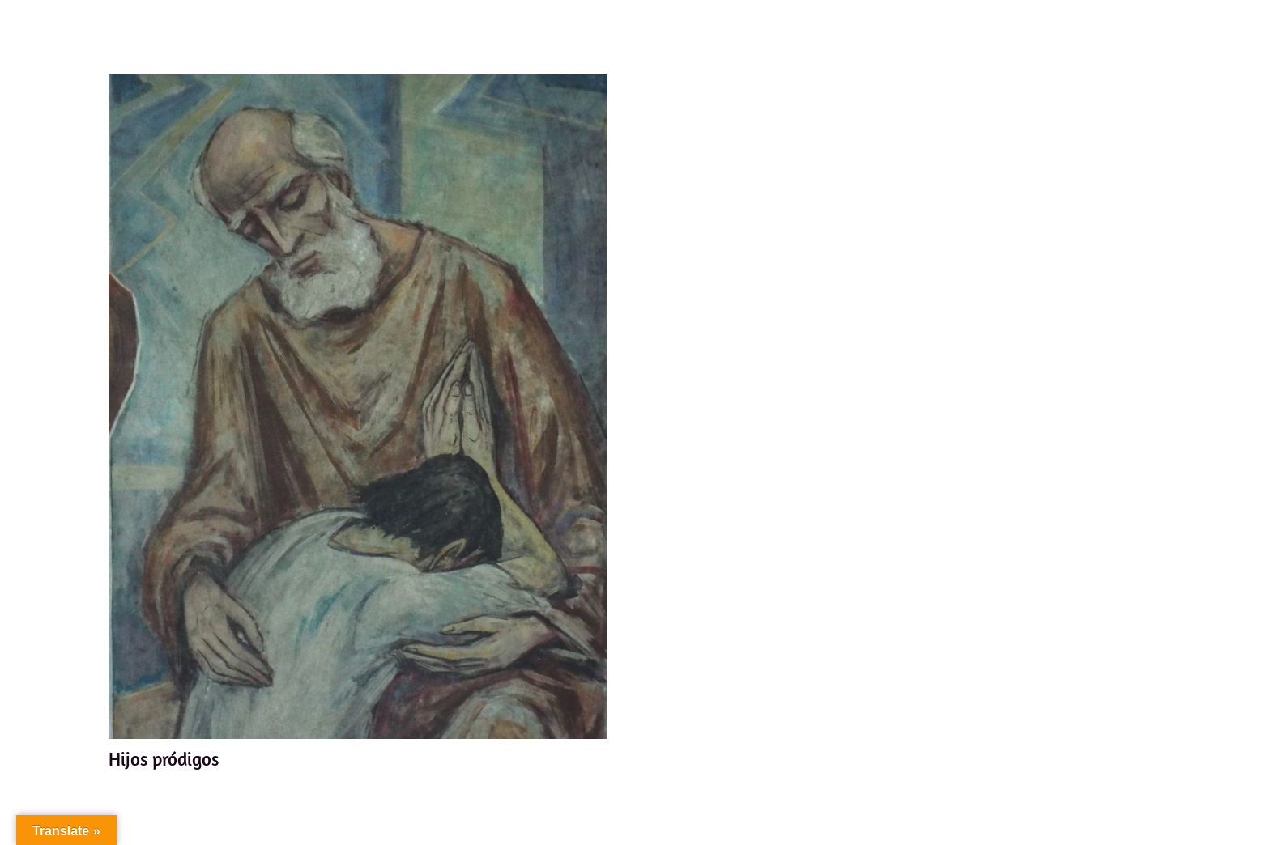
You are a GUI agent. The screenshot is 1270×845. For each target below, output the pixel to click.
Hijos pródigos (164, 759)
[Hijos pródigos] (358, 406)
